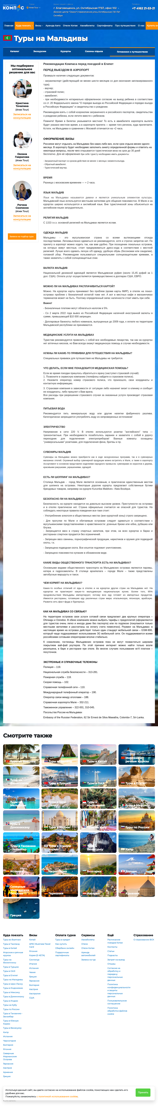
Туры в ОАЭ (9, 971)
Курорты (65, 51)
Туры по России (11, 1009)
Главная (8, 25)
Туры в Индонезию (13, 988)
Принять (143, 1092)
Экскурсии (39, 51)
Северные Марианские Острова (10, 1056)
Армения (8, 1072)
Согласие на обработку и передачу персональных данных (115, 974)
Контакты (112, 947)
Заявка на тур (88, 959)
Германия (8, 1063)
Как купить (61, 944)
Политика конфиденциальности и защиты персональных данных (118, 990)
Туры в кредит (62, 939)
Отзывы (111, 964)
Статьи (110, 951)
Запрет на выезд (116, 959)
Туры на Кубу (10, 1005)
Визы (38, 25)
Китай (32, 939)
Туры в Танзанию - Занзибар (12, 1015)
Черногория (9, 1040)
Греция (6, 1076)
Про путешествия (125, 25)
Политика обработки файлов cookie (117, 1011)
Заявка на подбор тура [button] (21, 236)
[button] (88, 12)
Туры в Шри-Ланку (13, 984)
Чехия (32, 972)
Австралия (34, 993)
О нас (141, 25)
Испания (7, 1036)
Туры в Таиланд (11, 944)
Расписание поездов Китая (115, 941)
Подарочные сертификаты (62, 954)
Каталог (14, 51)
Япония (7, 1049)
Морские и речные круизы (13, 954)
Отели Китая (70, 25)
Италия (33, 964)
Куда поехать (23, 25)
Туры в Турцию (11, 967)
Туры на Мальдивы (13, 979)
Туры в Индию (10, 1001)
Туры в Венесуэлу (12, 1028)
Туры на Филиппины (9, 961)
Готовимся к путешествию (132, 51)
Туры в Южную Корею (11, 1022)
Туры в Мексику (11, 992)
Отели (84, 944)
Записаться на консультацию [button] (22, 116)
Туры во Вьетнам (12, 939)
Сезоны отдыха (94, 51)
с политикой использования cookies (57, 1096)
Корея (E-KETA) (37, 955)
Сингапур (34, 959)
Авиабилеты (87, 25)
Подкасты (112, 955)
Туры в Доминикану (13, 996)
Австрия (7, 1068)
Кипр (6, 1032)
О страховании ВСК (143, 939)
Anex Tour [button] (33, 7)
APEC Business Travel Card (39, 945)
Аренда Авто (53, 25)
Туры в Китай (10, 948)
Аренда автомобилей (88, 954)
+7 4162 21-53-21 (143, 8)
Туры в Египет (10, 975)
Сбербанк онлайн (64, 948)
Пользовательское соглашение (117, 1002)
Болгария (8, 1045)
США (31, 997)
